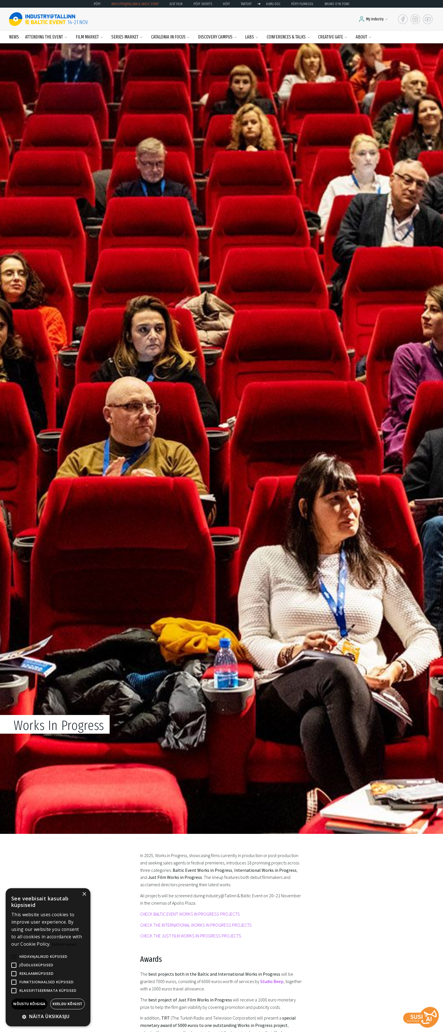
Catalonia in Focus (168, 37)
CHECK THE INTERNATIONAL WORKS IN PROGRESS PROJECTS (196, 925)
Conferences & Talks (286, 37)
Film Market (87, 37)
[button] (48, 1017)
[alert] (48, 957)
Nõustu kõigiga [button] (29, 1003)
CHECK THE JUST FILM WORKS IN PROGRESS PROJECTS (190, 936)
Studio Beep (271, 981)
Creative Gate (330, 37)
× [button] (84, 894)
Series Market (124, 37)
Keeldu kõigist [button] (67, 1003)
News (14, 37)
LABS (249, 37)
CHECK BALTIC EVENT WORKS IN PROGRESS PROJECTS (190, 914)
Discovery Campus (215, 37)
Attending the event (44, 37)
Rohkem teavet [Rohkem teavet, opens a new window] (64, 944)
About (361, 37)
